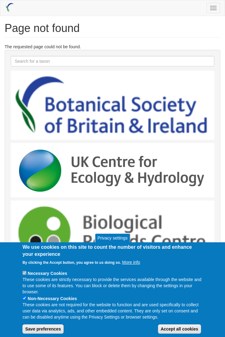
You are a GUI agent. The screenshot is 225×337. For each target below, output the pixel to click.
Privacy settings (112, 244)
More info (131, 268)
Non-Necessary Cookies (52, 305)
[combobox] (112, 61)
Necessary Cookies (47, 279)
